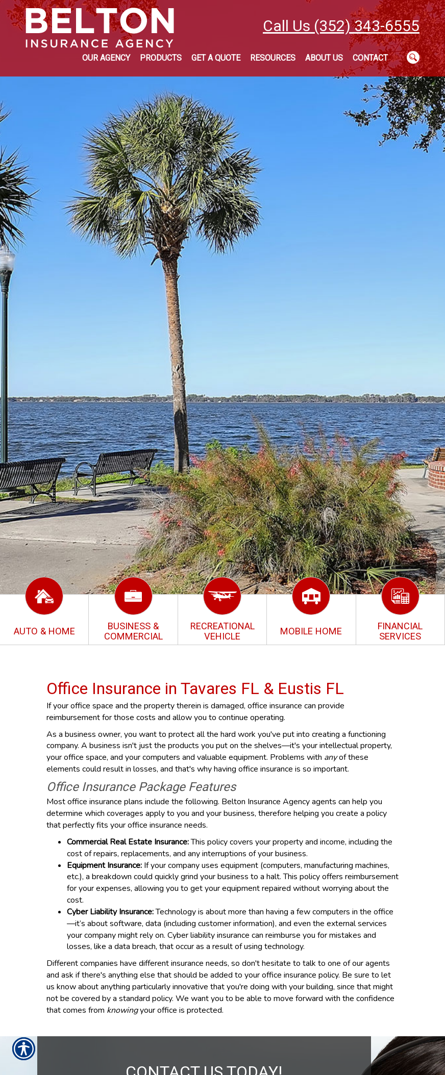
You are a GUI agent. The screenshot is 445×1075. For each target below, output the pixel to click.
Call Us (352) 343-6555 (341, 26)
